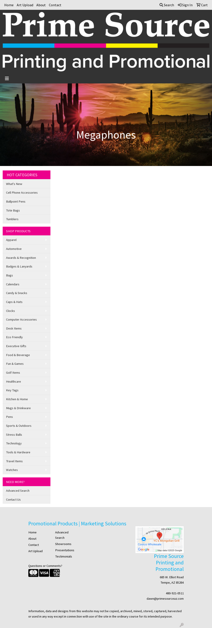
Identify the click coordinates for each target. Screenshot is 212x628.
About (41, 5)
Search (167, 5)
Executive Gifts (16, 346)
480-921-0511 (175, 593)
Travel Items (14, 461)
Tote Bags (13, 210)
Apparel (11, 240)
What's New (14, 184)
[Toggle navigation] (7, 78)
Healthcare (13, 381)
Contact (55, 5)
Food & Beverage (18, 355)
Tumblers (12, 219)
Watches (12, 470)
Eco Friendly (14, 337)
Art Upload (25, 5)
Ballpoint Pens (15, 201)
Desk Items (14, 328)
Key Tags (12, 390)
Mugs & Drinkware (18, 408)
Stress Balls (14, 435)
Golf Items (13, 373)
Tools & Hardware (18, 452)
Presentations (64, 550)
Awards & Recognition (21, 258)
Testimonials (63, 556)
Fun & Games (15, 364)
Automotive (14, 249)
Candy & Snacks (16, 293)
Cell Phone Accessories (22, 193)
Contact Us (13, 499)
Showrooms (63, 544)
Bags (9, 275)
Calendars (12, 284)
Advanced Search (17, 491)
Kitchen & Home (17, 399)
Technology (14, 443)
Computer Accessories (21, 319)
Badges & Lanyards (19, 266)
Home (9, 5)
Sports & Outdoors (18, 426)
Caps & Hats (14, 302)
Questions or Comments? (45, 566)
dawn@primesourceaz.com (165, 599)
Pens (9, 417)
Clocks (10, 311)
